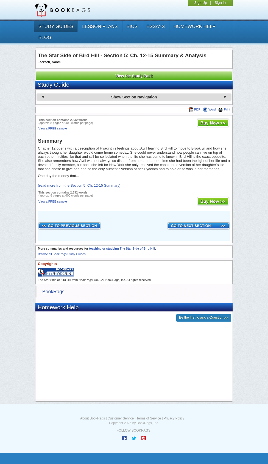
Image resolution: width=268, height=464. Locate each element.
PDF (194, 109)
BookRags (53, 291)
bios (132, 26)
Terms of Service (148, 418)
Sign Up (200, 3)
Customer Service (121, 418)
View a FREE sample (52, 128)
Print (224, 109)
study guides (55, 26)
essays (155, 26)
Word (209, 109)
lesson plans (100, 26)
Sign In (220, 3)
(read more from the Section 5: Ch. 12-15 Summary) (79, 185)
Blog (44, 37)
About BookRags (92, 418)
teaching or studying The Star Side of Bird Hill (122, 248)
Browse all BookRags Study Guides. (62, 254)
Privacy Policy (174, 418)
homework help (195, 26)
